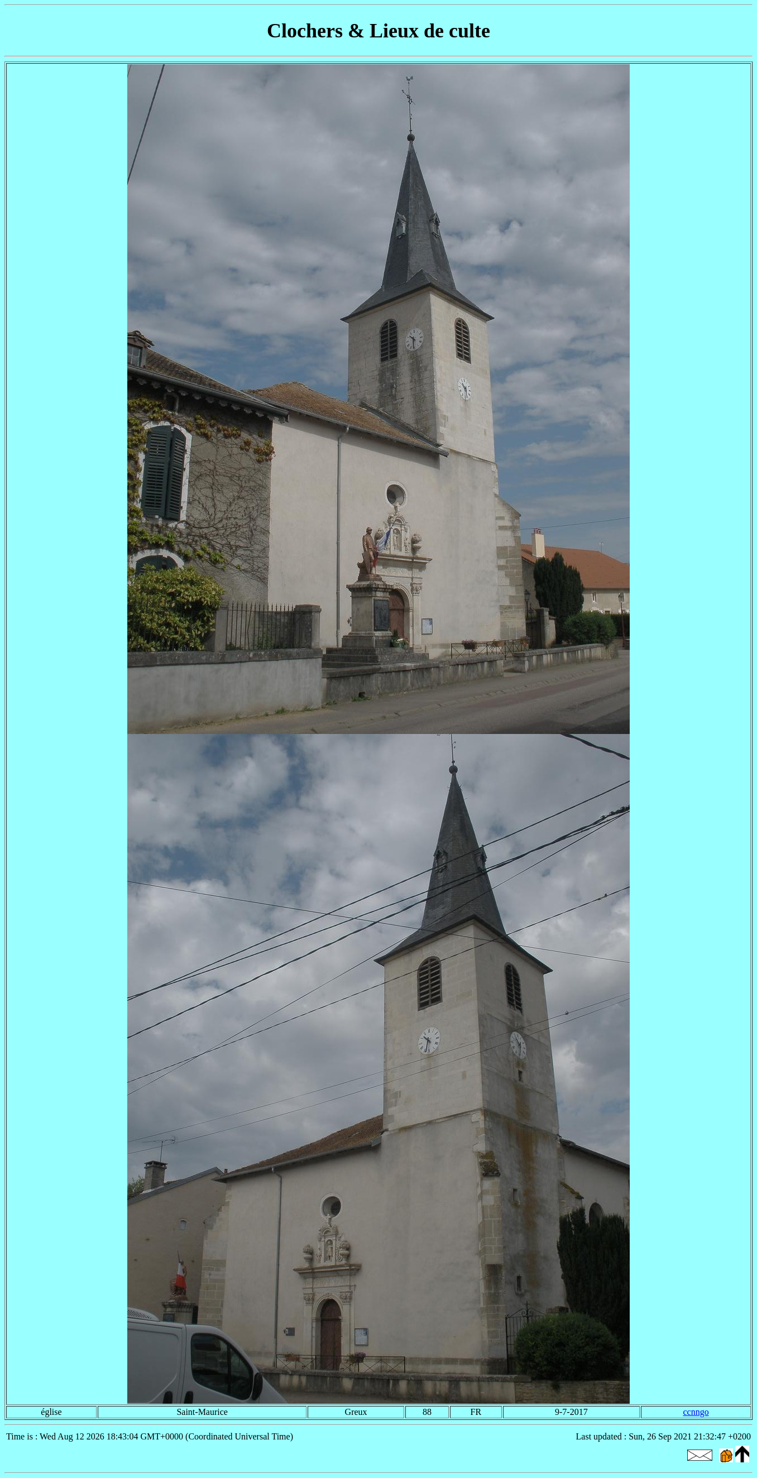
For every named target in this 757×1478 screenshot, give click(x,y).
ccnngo (695, 1412)
